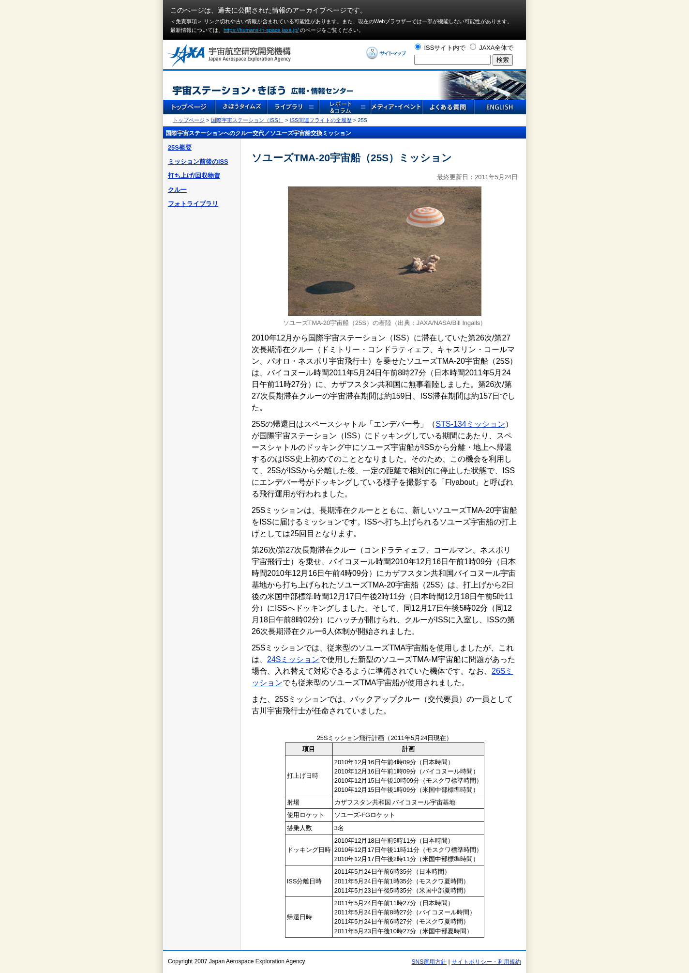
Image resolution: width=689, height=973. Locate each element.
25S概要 (180, 147)
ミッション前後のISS (198, 161)
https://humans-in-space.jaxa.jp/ (261, 30)
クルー (177, 189)
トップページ (189, 120)
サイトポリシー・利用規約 (486, 961)
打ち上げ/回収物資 (194, 175)
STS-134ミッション (470, 424)
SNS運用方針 (429, 961)
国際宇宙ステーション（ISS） (247, 120)
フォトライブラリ (193, 203)
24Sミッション (293, 659)
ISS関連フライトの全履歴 (321, 120)
